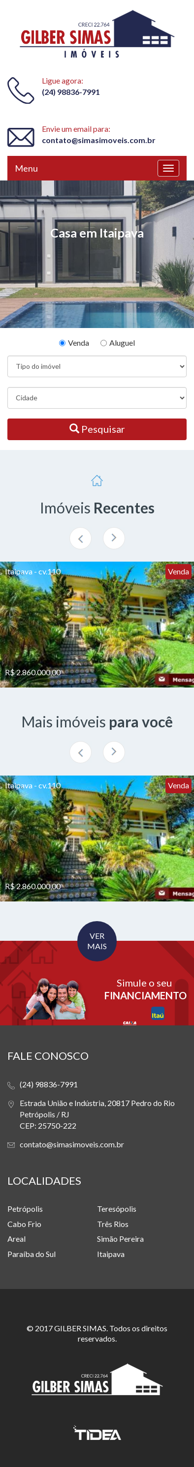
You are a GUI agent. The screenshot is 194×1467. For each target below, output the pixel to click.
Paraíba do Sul (31, 1253)
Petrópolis (25, 1208)
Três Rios (113, 1223)
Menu (26, 168)
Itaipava (111, 1253)
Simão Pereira (120, 1238)
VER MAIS (97, 941)
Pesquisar (97, 429)
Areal (16, 1238)
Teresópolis (116, 1208)
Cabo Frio (24, 1223)
